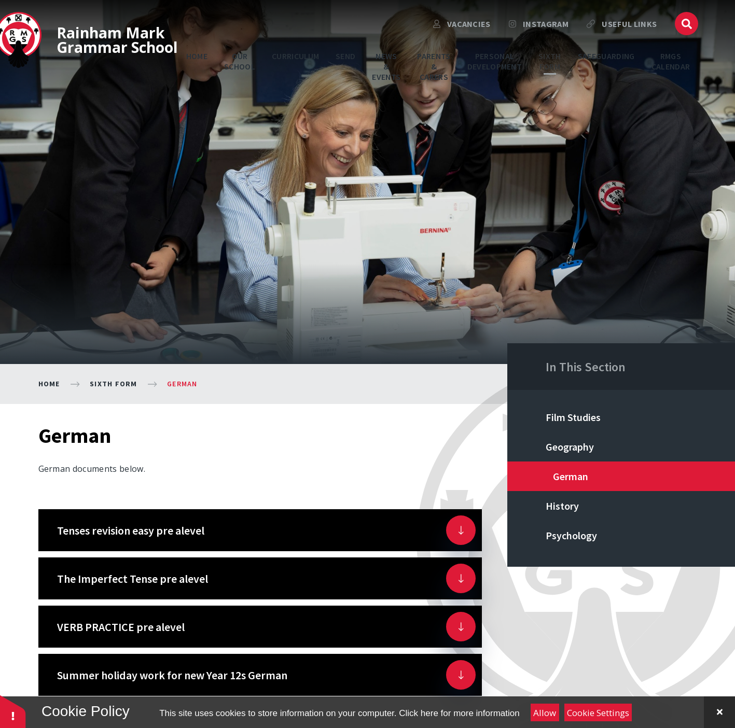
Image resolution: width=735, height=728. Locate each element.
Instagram (538, 28)
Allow (544, 713)
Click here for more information (459, 713)
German (182, 383)
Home (49, 383)
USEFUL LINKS (622, 28)
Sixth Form (113, 383)
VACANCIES (462, 28)
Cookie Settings (598, 713)
